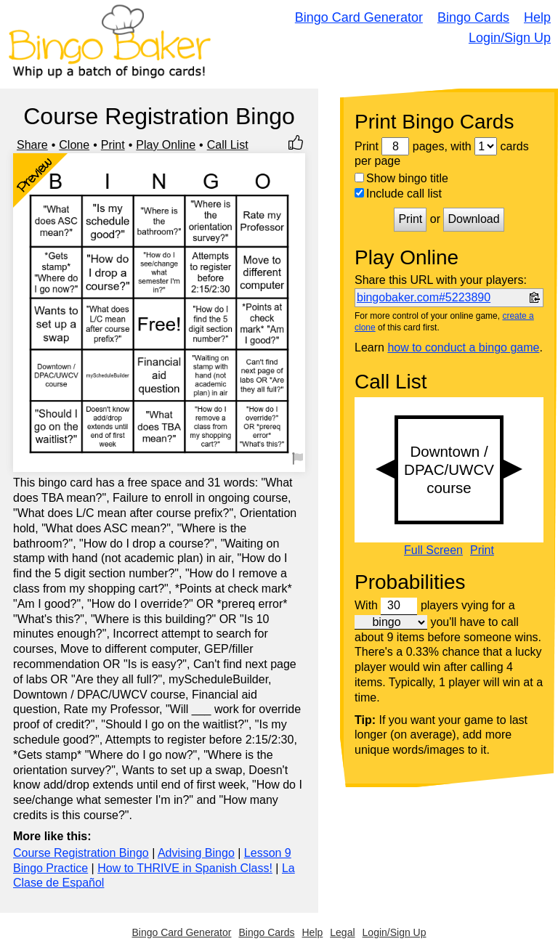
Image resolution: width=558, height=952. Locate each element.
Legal (342, 932)
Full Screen (433, 550)
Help (537, 17)
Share (32, 145)
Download (473, 219)
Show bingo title (401, 178)
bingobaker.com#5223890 (423, 297)
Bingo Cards (473, 17)
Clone (74, 145)
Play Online (165, 145)
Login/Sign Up (510, 37)
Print (113, 145)
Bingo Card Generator (359, 17)
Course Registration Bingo (81, 853)
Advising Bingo (196, 853)
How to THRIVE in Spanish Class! (184, 868)
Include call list (398, 193)
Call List (227, 145)
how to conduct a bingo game (463, 347)
